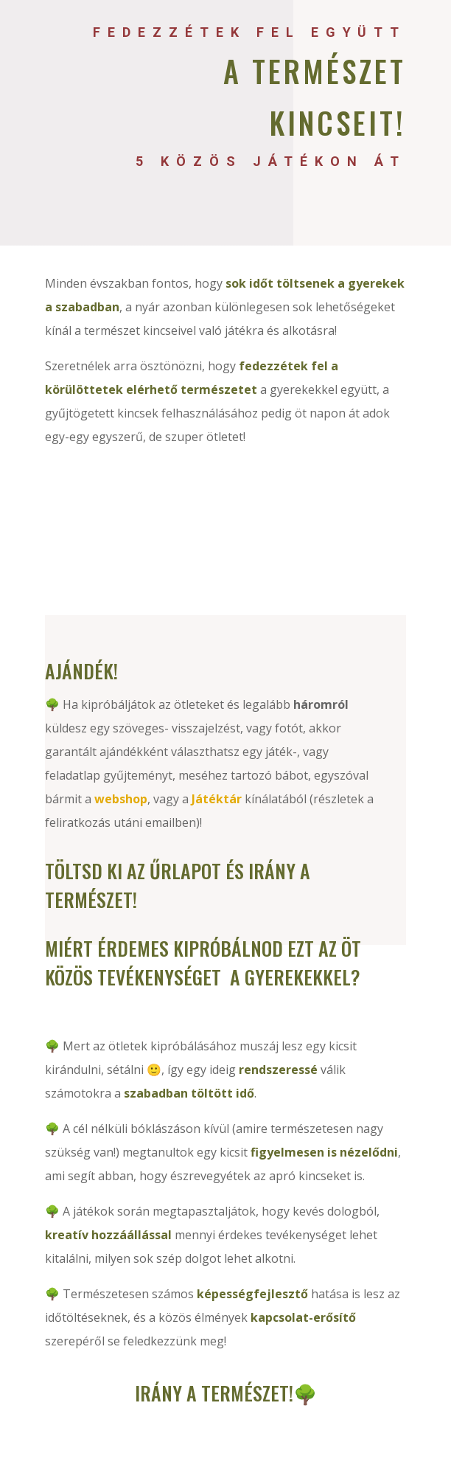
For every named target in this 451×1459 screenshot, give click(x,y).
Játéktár (217, 799)
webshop (120, 799)
